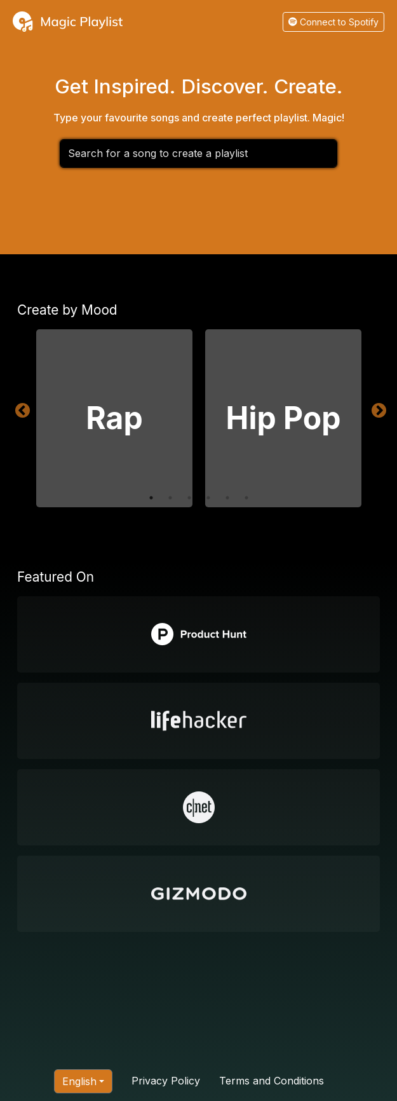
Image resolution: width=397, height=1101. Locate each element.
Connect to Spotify (333, 22)
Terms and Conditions (271, 1080)
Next (376, 408)
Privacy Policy (165, 1080)
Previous (20, 408)
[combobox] (199, 153)
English (79, 1081)
